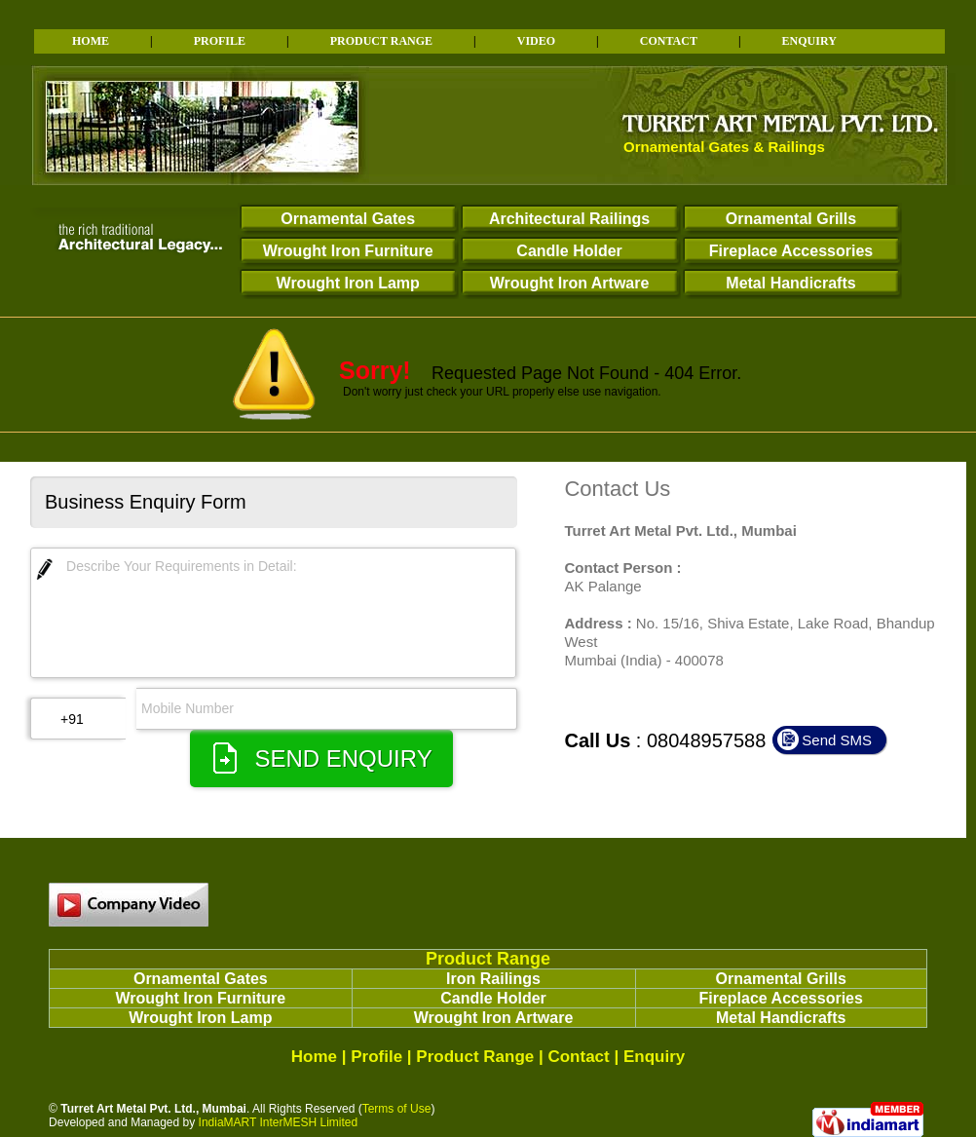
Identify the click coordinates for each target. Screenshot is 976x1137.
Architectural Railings (569, 218)
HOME (90, 41)
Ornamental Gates (348, 218)
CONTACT (668, 41)
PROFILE (219, 41)
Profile (376, 1056)
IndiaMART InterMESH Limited (278, 1122)
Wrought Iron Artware (570, 283)
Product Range (488, 958)
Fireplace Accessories (791, 251)
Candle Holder (568, 251)
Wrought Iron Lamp (348, 283)
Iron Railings (493, 978)
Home (314, 1056)
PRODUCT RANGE (381, 41)
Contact (578, 1056)
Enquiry (654, 1056)
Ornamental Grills (791, 218)
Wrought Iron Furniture (348, 251)
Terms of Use (397, 1109)
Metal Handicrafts (790, 283)
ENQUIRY (809, 41)
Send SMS (837, 740)
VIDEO (536, 41)
